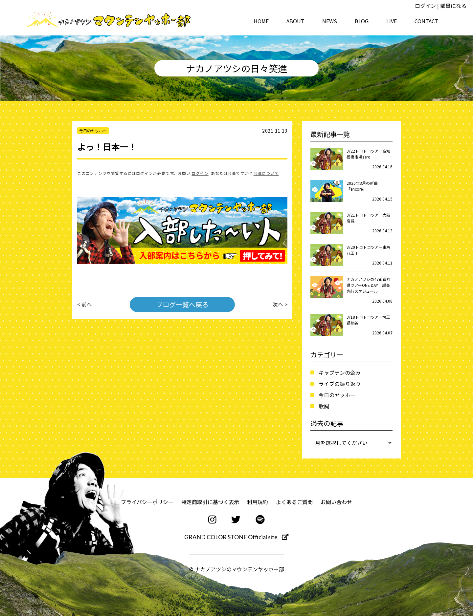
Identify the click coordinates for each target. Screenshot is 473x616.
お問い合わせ (336, 502)
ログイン (425, 6)
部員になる (453, 6)
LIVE (391, 21)
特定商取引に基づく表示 (210, 502)
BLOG (362, 21)
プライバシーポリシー (147, 502)
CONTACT (427, 21)
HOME (261, 21)
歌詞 (324, 406)
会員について (266, 173)
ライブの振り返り (340, 384)
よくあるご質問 (294, 502)
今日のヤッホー (337, 395)
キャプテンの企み (340, 372)
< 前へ (84, 304)
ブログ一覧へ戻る (182, 304)
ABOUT (295, 21)
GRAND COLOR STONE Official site (236, 537)
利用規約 (257, 502)
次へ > (280, 304)
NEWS (329, 21)
